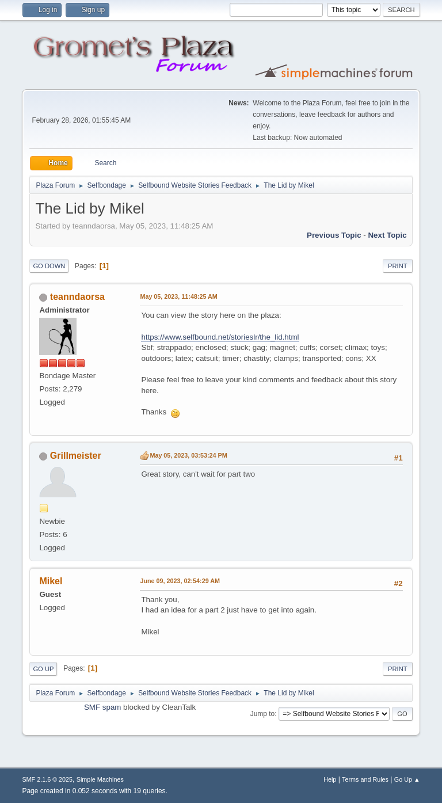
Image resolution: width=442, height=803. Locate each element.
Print (397, 265)
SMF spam (102, 707)
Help (329, 779)
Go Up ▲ (407, 779)
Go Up (43, 668)
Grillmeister (75, 456)
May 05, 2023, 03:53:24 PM (188, 455)
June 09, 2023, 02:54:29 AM (180, 580)
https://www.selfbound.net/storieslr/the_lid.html (220, 337)
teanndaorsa (77, 297)
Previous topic (334, 235)
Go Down (49, 265)
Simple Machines (100, 779)
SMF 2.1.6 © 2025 (47, 779)
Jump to (262, 714)
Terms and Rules (365, 779)
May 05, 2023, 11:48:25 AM (178, 296)
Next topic (387, 235)
